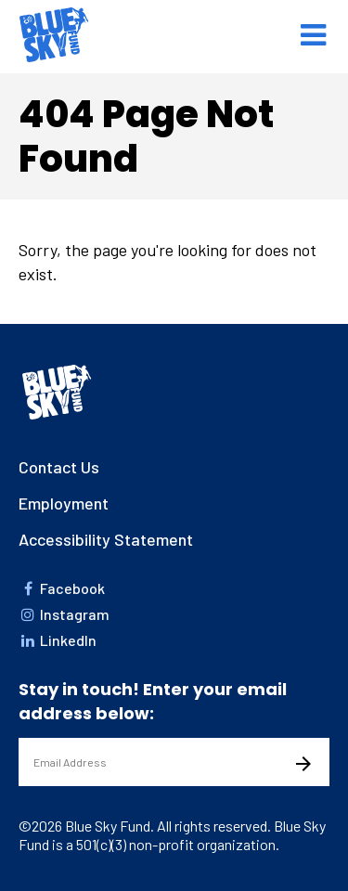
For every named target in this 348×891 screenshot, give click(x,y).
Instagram (64, 614)
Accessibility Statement (106, 539)
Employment (64, 503)
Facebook (62, 588)
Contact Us (59, 467)
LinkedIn (58, 640)
